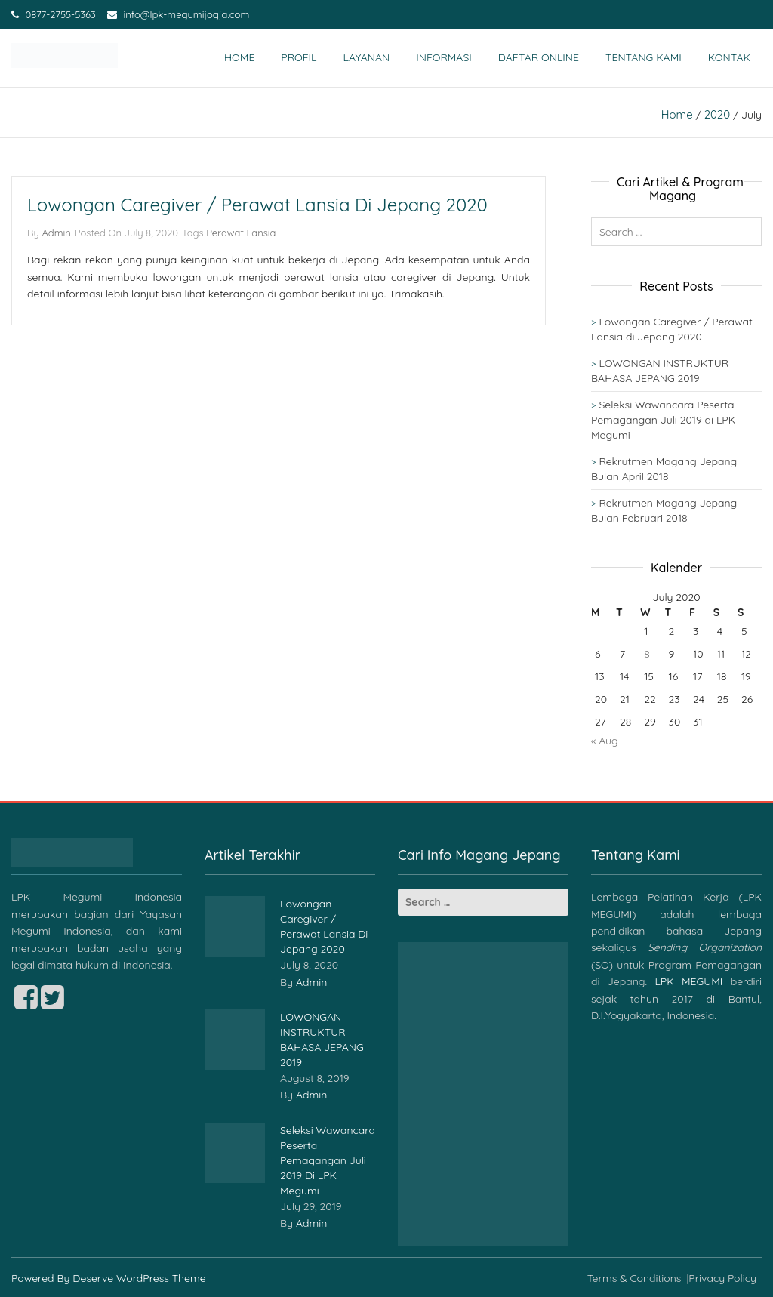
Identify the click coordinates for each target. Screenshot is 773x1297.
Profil (298, 57)
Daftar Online (538, 57)
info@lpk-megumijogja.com (178, 14)
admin (56, 232)
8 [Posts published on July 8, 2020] (647, 654)
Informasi (444, 57)
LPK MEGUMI (688, 981)
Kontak (729, 57)
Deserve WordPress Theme (138, 1278)
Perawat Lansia (241, 232)
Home (239, 57)
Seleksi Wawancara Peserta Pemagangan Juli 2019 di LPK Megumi (663, 420)
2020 (717, 114)
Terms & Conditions (634, 1278)
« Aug (604, 740)
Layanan (366, 57)
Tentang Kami (643, 57)
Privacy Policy (722, 1278)
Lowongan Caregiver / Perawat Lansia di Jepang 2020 (257, 204)
